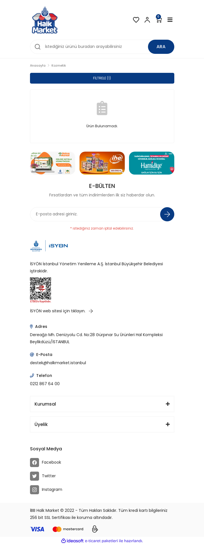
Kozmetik (58, 65)
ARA (161, 46)
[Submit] (167, 214)
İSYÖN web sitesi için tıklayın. (61, 311)
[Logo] (44, 19)
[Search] (102, 47)
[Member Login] (147, 20)
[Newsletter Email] (102, 214)
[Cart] (158, 20)
